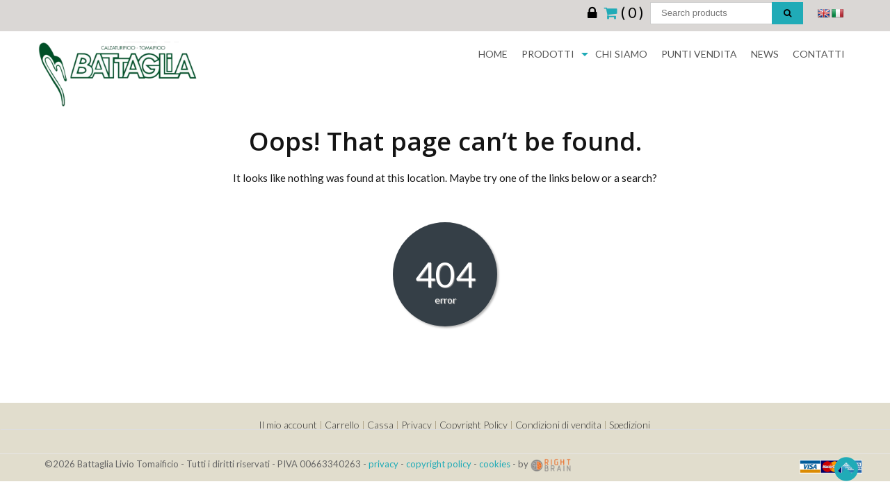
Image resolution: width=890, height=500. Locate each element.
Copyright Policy (473, 425)
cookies (494, 463)
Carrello (342, 425)
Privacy (416, 425)
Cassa (380, 425)
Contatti (819, 54)
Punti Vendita (699, 54)
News (765, 54)
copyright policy (438, 463)
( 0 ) (623, 11)
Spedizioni (629, 425)
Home (493, 54)
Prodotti (547, 54)
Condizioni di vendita (558, 425)
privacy (383, 463)
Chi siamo (621, 54)
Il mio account (288, 425)
